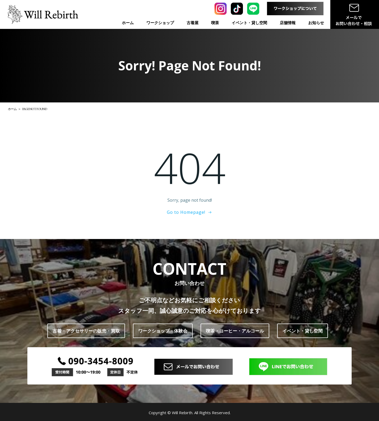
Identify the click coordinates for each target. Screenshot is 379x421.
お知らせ (316, 22)
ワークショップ (160, 22)
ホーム (128, 22)
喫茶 (215, 22)
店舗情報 (288, 22)
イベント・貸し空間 (249, 22)
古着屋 (192, 22)
